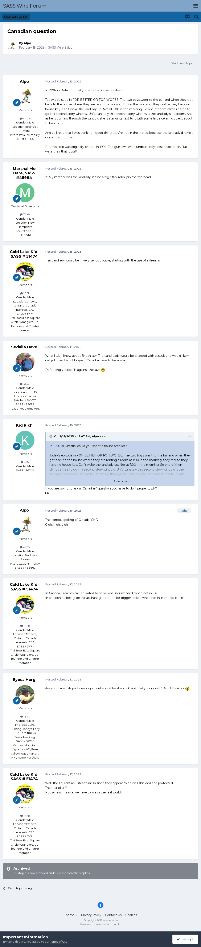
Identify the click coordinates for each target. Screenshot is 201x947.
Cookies (131, 915)
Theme (70, 915)
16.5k (25, 293)
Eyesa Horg (24, 679)
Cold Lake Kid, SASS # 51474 (24, 254)
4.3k (25, 462)
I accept (185, 939)
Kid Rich (24, 425)
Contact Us (113, 915)
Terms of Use (58, 941)
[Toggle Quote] (51, 436)
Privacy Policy (91, 915)
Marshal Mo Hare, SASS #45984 (24, 173)
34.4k (25, 384)
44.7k (25, 118)
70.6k (25, 214)
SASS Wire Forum (25, 6)
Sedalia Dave (24, 347)
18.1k (25, 716)
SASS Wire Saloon (61, 47)
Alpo (27, 43)
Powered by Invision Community (100, 924)
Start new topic (182, 63)
